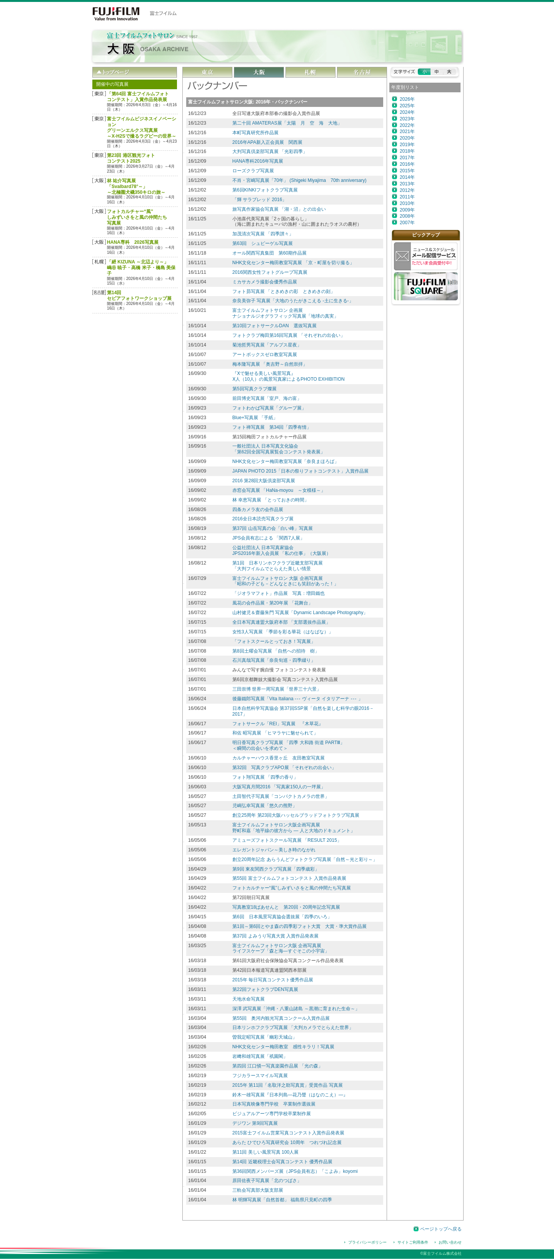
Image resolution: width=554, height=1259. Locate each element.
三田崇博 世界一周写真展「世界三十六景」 (276, 689)
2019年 (407, 144)
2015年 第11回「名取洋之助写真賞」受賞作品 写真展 (287, 1085)
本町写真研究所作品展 (255, 132)
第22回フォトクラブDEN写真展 (265, 989)
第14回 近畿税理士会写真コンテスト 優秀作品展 (282, 1161)
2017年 (407, 157)
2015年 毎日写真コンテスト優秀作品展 (272, 980)
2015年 (407, 170)
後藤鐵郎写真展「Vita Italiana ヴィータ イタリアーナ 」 (297, 698)
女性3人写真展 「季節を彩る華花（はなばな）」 (282, 631)
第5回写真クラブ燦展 (254, 388)
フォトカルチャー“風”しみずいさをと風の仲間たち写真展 (137, 217)
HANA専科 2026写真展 (133, 242)
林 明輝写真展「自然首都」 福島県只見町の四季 (282, 1199)
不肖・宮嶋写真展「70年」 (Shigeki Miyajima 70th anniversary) (299, 180)
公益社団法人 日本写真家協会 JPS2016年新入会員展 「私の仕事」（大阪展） (281, 550)
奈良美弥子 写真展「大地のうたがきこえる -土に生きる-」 (293, 300)
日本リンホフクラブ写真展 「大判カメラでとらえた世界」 (293, 1027)
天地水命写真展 (248, 999)
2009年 (407, 210)
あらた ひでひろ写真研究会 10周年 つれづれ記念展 (287, 1142)
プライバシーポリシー (367, 1242)
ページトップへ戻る (441, 1229)
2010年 (407, 203)
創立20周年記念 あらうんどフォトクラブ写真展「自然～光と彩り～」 (304, 859)
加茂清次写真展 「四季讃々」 (263, 233)
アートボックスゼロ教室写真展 (264, 354)
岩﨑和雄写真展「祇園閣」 (260, 1056)
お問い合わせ (450, 1242)
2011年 (407, 197)
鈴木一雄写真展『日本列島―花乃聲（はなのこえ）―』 (290, 1094)
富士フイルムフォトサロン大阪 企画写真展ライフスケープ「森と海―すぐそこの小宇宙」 (280, 948)
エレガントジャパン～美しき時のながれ (273, 850)
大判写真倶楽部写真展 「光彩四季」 (269, 151)
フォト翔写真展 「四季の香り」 (265, 777)
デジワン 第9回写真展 (255, 1123)
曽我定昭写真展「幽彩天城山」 (264, 1037)
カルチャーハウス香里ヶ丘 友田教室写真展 (278, 758)
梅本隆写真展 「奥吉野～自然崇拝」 (269, 364)
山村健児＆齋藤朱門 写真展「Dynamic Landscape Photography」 (300, 612)
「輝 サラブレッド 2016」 (259, 199)
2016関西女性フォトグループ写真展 (269, 272)
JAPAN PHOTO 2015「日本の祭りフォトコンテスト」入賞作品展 (300, 471)
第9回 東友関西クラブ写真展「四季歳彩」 (275, 869)
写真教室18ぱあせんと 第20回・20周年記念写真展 (286, 907)
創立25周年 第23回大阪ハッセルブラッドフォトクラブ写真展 (295, 815)
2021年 (407, 131)
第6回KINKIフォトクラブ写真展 (265, 190)
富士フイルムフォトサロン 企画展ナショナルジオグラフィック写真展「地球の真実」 (285, 313)
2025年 (407, 105)
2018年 (407, 151)
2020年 (407, 138)
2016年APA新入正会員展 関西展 (267, 142)
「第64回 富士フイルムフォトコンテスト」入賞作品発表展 (138, 96)
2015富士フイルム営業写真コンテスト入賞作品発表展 (288, 1133)
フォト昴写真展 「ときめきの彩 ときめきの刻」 (283, 291)
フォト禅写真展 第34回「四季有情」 (271, 427)
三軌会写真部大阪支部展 (257, 1190)
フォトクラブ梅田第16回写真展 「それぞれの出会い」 (288, 335)
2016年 (407, 164)
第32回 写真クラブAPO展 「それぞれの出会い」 (284, 767)
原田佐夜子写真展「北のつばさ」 (267, 1180)
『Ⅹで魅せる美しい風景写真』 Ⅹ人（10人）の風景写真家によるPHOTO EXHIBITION (288, 376)
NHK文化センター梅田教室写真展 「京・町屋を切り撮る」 (293, 262)
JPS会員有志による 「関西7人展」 (268, 538)
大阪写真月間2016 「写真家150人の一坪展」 (278, 786)
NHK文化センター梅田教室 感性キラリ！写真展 (283, 1046)
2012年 (407, 190)
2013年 (407, 184)
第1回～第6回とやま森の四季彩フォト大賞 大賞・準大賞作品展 (299, 926)
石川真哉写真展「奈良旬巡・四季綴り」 (273, 660)
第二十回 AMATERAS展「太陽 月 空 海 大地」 (287, 123)
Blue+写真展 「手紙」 (255, 417)
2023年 (407, 119)
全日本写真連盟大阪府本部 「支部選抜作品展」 (281, 622)
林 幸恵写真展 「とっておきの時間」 (270, 500)
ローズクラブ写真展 (253, 170)
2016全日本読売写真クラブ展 (263, 518)
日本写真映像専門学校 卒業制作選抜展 (273, 1104)
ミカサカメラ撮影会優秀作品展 (264, 282)
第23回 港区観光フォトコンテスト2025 (131, 158)
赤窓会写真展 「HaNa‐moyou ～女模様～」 (279, 490)
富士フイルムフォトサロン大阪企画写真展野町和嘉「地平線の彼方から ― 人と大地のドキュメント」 (293, 827)
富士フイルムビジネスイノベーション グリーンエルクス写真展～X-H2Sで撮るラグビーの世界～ (141, 127)
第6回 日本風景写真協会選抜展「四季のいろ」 (282, 916)
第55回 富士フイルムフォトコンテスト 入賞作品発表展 (289, 878)
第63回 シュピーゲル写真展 (262, 243)
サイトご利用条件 (412, 1242)
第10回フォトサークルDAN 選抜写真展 (274, 325)
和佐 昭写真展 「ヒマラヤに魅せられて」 (275, 733)
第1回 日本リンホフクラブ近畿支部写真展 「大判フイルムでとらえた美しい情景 (277, 565)
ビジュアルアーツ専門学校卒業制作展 (271, 1113)
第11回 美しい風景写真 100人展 (265, 1152)
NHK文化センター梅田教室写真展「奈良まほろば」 (285, 461)
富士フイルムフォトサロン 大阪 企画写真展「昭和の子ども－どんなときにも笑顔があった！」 (285, 581)
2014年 (407, 177)
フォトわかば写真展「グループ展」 (269, 408)
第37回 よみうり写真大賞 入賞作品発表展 (275, 936)
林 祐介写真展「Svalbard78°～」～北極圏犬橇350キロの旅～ (136, 186)
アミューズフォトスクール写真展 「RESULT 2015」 (287, 840)
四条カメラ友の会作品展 (257, 509)
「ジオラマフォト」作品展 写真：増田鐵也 (278, 593)
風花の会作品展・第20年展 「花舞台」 (272, 603)
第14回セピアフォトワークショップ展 (139, 295)
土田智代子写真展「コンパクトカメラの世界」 (280, 796)
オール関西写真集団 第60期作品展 (269, 253)
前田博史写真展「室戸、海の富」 (267, 398)
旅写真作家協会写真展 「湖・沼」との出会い (279, 209)
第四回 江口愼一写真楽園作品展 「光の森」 (277, 1066)
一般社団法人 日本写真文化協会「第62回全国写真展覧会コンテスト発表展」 (278, 449)
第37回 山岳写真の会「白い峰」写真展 (272, 528)
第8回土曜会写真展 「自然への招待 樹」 (275, 651)
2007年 (407, 222)
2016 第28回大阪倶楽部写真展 (263, 480)
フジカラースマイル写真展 (260, 1075)
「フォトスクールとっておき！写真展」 (273, 641)
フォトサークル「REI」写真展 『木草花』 (277, 723)
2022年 (407, 125)
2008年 (407, 216)
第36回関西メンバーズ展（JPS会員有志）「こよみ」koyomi (295, 1171)
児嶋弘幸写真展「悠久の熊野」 (264, 805)
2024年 (407, 112)
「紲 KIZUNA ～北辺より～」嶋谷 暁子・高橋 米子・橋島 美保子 (141, 267)
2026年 (407, 99)
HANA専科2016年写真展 (257, 161)
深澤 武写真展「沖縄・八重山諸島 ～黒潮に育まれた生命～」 (296, 1008)
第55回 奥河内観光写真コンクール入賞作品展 (281, 1018)
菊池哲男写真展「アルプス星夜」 (267, 345)
